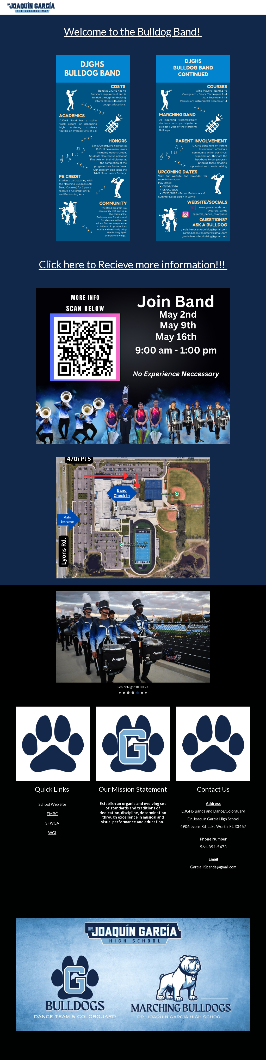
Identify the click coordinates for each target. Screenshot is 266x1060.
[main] (133, 32)
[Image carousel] (133, 642)
